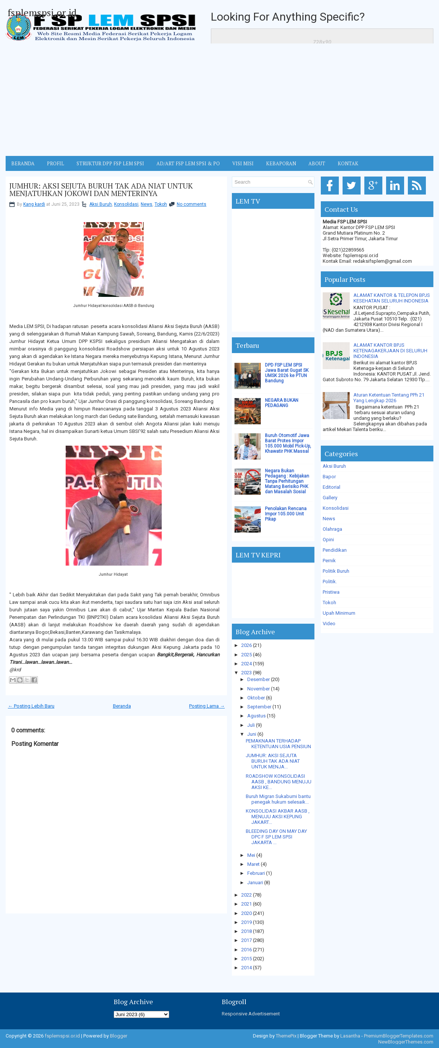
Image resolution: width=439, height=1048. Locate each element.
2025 (246, 654)
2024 (246, 663)
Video (329, 623)
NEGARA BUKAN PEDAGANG (281, 403)
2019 (246, 922)
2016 (246, 949)
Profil (55, 163)
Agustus (256, 716)
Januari (255, 882)
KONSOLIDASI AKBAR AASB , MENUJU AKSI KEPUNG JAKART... (278, 816)
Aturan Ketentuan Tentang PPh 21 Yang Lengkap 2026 (388, 397)
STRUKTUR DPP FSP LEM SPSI (110, 163)
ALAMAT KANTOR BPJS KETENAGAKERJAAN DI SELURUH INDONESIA (390, 350)
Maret (253, 864)
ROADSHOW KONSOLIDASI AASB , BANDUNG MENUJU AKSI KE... (278, 781)
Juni (251, 734)
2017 (246, 940)
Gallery (330, 497)
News (146, 204)
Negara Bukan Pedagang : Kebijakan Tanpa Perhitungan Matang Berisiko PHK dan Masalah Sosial (287, 481)
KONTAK (348, 163)
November (258, 689)
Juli (251, 725)
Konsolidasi (126, 204)
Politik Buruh (336, 571)
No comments (191, 204)
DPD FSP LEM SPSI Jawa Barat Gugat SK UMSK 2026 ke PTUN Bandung (286, 372)
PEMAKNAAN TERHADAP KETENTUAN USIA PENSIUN (278, 743)
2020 (246, 913)
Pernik (329, 560)
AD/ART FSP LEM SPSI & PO (188, 163)
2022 (246, 895)
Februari (256, 873)
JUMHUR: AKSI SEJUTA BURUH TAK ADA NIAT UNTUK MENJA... (273, 761)
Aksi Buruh (100, 204)
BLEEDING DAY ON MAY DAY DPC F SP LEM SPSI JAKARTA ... (276, 836)
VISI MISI (243, 163)
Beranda (122, 706)
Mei (251, 855)
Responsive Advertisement (251, 1014)
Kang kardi (34, 204)
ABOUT (316, 163)
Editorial (331, 487)
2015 (246, 958)
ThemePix (286, 1036)
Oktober (256, 698)
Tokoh (161, 204)
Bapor (329, 476)
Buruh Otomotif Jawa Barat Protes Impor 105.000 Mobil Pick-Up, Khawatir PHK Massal (288, 443)
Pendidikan (335, 550)
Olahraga (332, 529)
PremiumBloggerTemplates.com (398, 1036)
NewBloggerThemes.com (405, 1042)
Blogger (118, 1036)
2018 (246, 931)
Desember (258, 679)
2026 (246, 645)
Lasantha (350, 1036)
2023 (246, 672)
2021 (246, 904)
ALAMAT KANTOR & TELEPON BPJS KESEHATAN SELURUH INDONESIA (391, 298)
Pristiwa (331, 592)
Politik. (330, 581)
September (259, 707)
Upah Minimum (339, 613)
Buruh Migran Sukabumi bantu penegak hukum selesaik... (278, 799)
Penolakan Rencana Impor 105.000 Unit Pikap (286, 514)
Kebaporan (281, 163)
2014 (246, 967)
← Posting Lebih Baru (31, 706)
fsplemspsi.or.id (42, 12)
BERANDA (23, 163)
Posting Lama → (207, 706)
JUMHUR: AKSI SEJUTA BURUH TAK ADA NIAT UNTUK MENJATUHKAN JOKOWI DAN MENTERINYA (101, 189)
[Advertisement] (219, 99)
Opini (328, 539)
